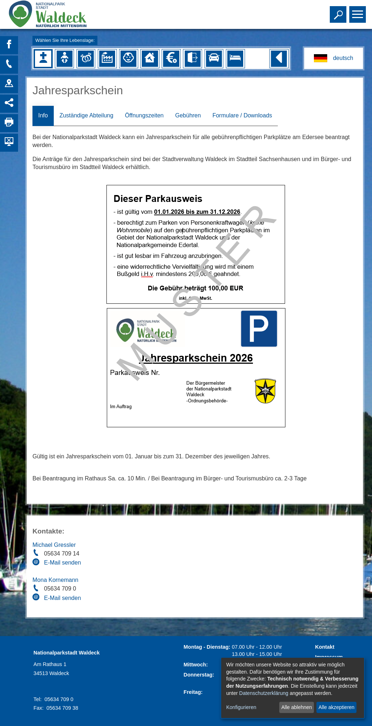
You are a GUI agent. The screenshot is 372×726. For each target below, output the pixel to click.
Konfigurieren (241, 707)
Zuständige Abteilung (86, 115)
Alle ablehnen (296, 707)
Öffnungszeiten (144, 115)
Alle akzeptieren (337, 707)
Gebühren (188, 115)
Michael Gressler (54, 545)
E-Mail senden (62, 562)
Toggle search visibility (339, 11)
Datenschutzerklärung (263, 693)
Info (43, 115)
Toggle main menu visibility (358, 11)
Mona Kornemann (55, 580)
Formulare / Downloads (242, 115)
